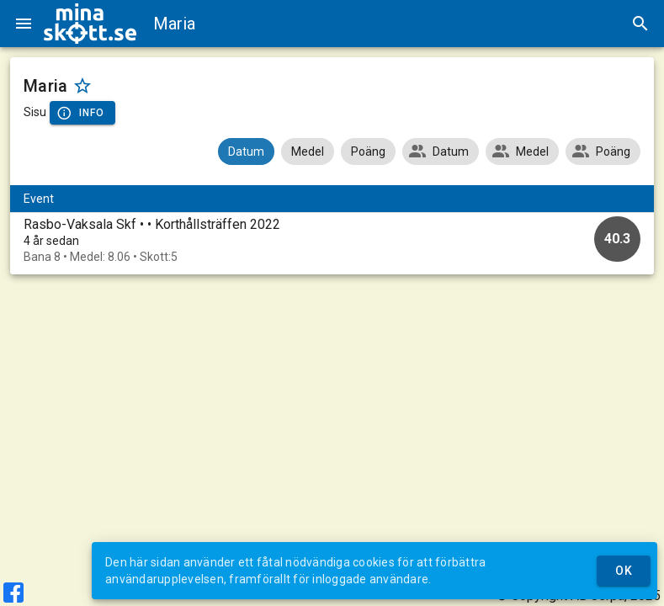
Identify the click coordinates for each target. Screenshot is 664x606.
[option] (332, 240)
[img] (90, 23)
